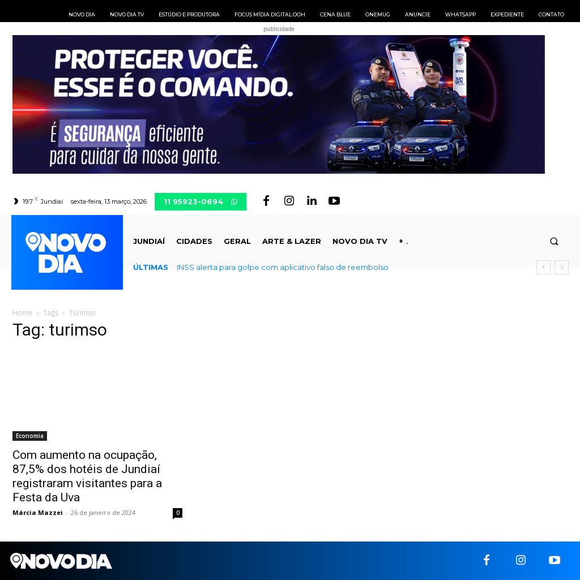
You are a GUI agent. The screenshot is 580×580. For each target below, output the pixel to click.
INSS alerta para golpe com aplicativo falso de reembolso (283, 267)
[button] (554, 241)
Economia (30, 436)
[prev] (543, 267)
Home (22, 312)
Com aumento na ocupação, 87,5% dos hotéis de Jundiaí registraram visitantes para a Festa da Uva (87, 476)
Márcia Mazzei (37, 512)
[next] (562, 267)
